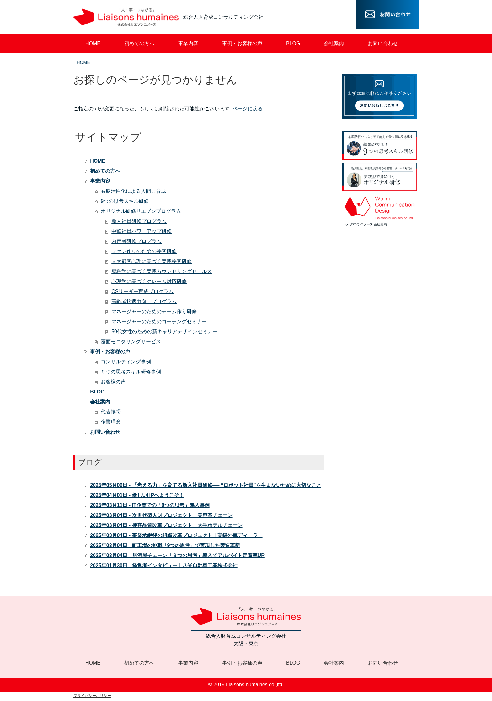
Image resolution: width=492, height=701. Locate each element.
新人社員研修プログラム (139, 221)
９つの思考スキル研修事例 (131, 371)
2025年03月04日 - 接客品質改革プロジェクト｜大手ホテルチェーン (166, 525)
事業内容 (100, 181)
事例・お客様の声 (110, 351)
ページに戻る (248, 108)
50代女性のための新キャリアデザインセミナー (164, 331)
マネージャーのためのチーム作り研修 (154, 311)
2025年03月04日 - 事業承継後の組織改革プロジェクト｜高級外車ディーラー (176, 535)
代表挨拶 (111, 411)
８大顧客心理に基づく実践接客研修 (151, 261)
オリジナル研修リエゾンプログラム (141, 211)
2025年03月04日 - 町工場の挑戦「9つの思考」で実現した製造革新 (165, 545)
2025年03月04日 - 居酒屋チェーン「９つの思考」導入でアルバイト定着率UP (177, 555)
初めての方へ (105, 171)
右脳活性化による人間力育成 (133, 191)
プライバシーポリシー (92, 695)
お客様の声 (113, 381)
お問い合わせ (105, 432)
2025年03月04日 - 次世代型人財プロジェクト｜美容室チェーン (161, 515)
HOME (83, 62)
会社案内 (100, 401)
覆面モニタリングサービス (131, 341)
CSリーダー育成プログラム (142, 291)
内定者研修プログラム (136, 241)
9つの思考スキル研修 (125, 201)
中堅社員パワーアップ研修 (141, 231)
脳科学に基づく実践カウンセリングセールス (161, 271)
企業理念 (111, 421)
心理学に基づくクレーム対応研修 (149, 281)
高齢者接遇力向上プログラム (144, 301)
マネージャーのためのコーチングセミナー (159, 321)
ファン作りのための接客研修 (144, 251)
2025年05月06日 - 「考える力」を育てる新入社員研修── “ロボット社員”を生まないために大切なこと (205, 485)
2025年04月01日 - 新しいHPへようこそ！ (137, 495)
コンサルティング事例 (126, 361)
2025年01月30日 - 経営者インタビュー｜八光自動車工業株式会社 (163, 565)
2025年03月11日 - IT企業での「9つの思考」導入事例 (150, 505)
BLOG (97, 391)
